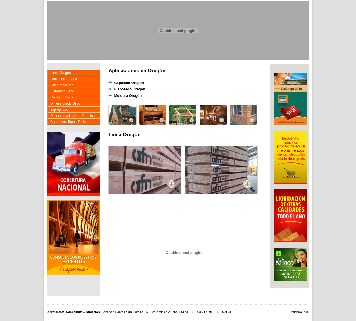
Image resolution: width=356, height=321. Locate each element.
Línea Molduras (61, 85)
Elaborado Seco (62, 91)
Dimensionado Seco (65, 103)
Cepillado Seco (61, 97)
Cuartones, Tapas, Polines (69, 122)
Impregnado (59, 110)
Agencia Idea (300, 311)
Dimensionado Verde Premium (73, 116)
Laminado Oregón (63, 79)
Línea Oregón (60, 73)
